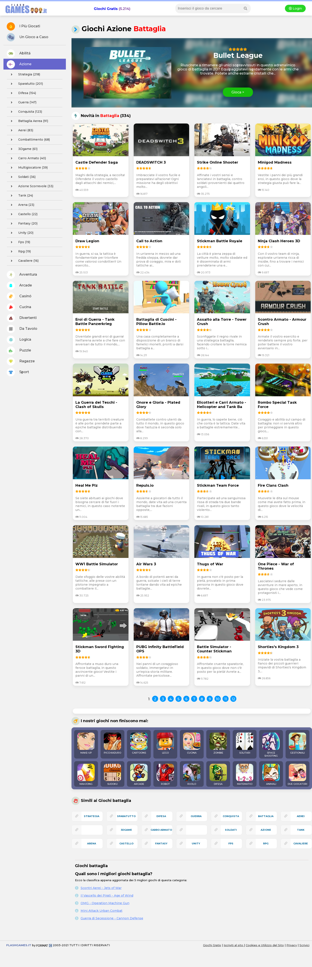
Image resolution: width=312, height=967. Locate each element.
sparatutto (126, 816)
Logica (19, 340)
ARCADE (139, 774)
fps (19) (19, 242)
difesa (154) (22, 93)
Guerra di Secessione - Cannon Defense (112, 918)
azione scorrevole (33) (30, 186)
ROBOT (165, 774)
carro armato (161, 829)
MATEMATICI (244, 774)
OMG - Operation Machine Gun (105, 903)
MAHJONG (86, 774)
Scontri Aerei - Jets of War (101, 888)
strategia (91, 816)
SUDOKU (112, 774)
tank (300, 829)
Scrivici (304, 945)
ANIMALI (271, 774)
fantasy (161, 843)
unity (196, 843)
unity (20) (20, 233)
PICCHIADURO (112, 743)
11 (225, 699)
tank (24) (20, 195)
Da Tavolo (22, 329)
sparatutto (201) (25, 84)
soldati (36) (22, 177)
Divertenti (22, 318)
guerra (196, 816)
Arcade (19, 285)
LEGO (165, 743)
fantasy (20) (22, 223)
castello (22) (22, 214)
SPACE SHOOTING (271, 745)
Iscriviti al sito (234, 945)
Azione (19, 64)
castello (126, 843)
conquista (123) (25, 112)
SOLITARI (244, 743)
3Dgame (126, 829)
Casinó (19, 296)
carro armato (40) (27, 158)
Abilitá (19, 53)
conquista (231, 816)
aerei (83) (20, 130)
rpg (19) (19, 251)
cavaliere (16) (23, 261)
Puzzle (19, 350)
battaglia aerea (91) (28, 121)
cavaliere (300, 843)
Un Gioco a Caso (27, 37)
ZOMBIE (218, 743)
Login (295, 8)
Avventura (22, 275)
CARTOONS (139, 743)
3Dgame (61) (22, 149)
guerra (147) (22, 102)
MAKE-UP (86, 743)
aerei (301, 816)
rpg (265, 843)
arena (91, 843)
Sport (18, 372)
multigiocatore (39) (28, 167)
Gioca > (237, 92)
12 (233, 699)
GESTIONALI (297, 743)
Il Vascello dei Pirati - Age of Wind (107, 895)
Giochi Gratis (106, 9)
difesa (161, 816)
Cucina (19, 307)
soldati (231, 829)
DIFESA (218, 774)
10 (217, 699)
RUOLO (191, 774)
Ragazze (21, 361)
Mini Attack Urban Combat (101, 911)
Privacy (291, 945)
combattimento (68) (29, 140)
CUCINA (191, 743)
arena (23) (21, 205)
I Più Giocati (23, 26)
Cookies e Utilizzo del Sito (265, 945)
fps (230, 843)
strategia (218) (24, 74)
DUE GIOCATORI (297, 774)
